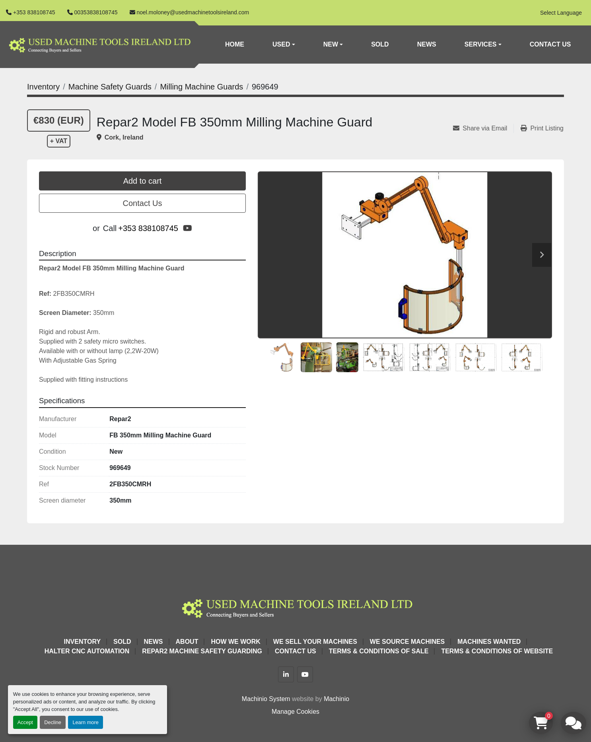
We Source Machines (407, 641)
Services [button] (481, 44)
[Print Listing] (542, 128)
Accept (25, 722)
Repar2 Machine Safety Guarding (202, 651)
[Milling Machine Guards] (201, 86)
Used (281, 44)
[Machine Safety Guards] (110, 86)
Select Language (561, 13)
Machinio (336, 698)
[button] (283, 44)
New (330, 44)
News (426, 44)
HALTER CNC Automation (87, 651)
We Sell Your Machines (315, 641)
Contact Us (550, 44)
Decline (52, 722)
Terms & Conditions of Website (497, 651)
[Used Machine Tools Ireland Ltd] (295, 607)
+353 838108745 (34, 12)
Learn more (85, 722)
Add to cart (142, 181)
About (187, 641)
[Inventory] (43, 86)
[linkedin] (286, 674)
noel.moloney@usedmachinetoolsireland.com (193, 12)
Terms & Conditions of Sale (379, 651)
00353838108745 (96, 12)
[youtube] (187, 228)
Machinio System (266, 698)
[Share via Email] (483, 128)
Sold (380, 44)
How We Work (235, 641)
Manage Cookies (295, 711)
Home (234, 44)
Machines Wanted (489, 641)
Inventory (82, 641)
